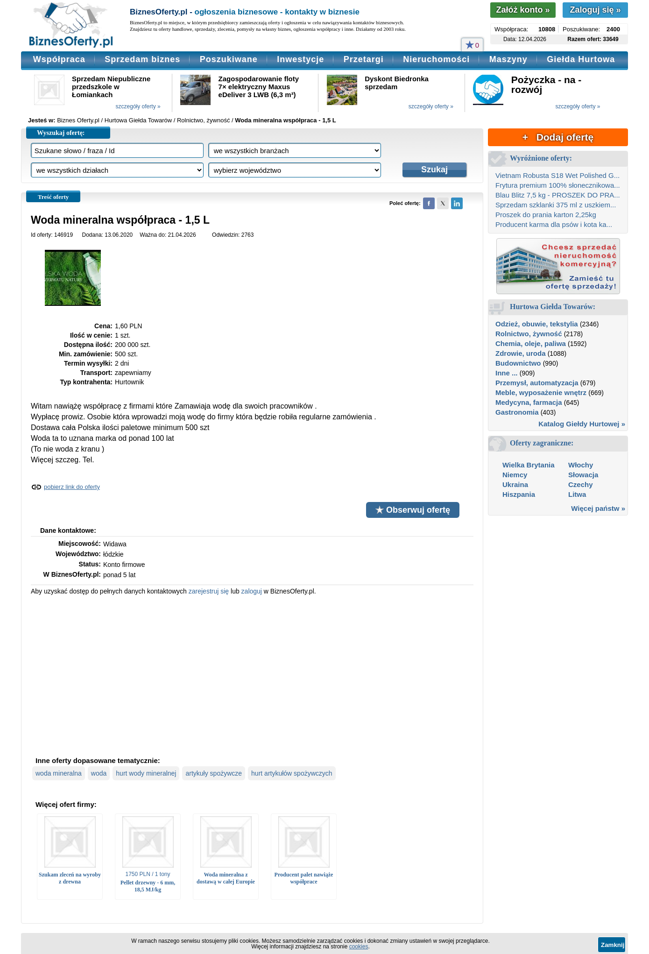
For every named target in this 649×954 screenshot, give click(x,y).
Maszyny (508, 59)
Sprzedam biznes (142, 59)
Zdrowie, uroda (520, 353)
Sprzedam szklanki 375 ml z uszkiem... (555, 205)
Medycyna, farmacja (528, 402)
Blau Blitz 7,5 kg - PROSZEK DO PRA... (557, 195)
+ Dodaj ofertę (557, 137)
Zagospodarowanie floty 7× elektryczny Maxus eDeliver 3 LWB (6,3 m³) (259, 87)
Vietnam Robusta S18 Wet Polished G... (557, 175)
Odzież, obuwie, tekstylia (536, 324)
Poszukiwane (229, 59)
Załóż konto (523, 9)
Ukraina (515, 484)
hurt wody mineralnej (146, 773)
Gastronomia (517, 412)
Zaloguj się (595, 9)
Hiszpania (518, 494)
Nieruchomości (436, 59)
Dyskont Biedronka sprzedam (397, 83)
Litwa (577, 494)
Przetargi (364, 59)
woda (98, 773)
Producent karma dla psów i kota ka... (553, 224)
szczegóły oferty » (138, 106)
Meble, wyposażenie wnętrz (540, 392)
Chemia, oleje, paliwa (530, 343)
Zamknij (612, 944)
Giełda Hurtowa (581, 59)
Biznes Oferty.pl (78, 120)
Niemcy (514, 475)
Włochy (580, 465)
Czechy (580, 484)
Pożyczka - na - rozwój (546, 84)
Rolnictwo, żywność (528, 334)
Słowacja (583, 475)
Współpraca (59, 59)
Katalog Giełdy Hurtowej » (581, 424)
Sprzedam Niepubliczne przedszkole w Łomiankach (111, 87)
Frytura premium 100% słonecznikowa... (557, 185)
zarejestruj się (209, 591)
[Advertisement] (252, 674)
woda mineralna (58, 773)
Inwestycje (300, 59)
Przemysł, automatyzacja (536, 383)
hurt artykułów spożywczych (291, 773)
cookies (358, 946)
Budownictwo (518, 363)
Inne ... (506, 373)
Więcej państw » (598, 508)
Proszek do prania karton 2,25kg (545, 215)
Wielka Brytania (528, 465)
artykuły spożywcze (213, 773)
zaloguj (251, 591)
